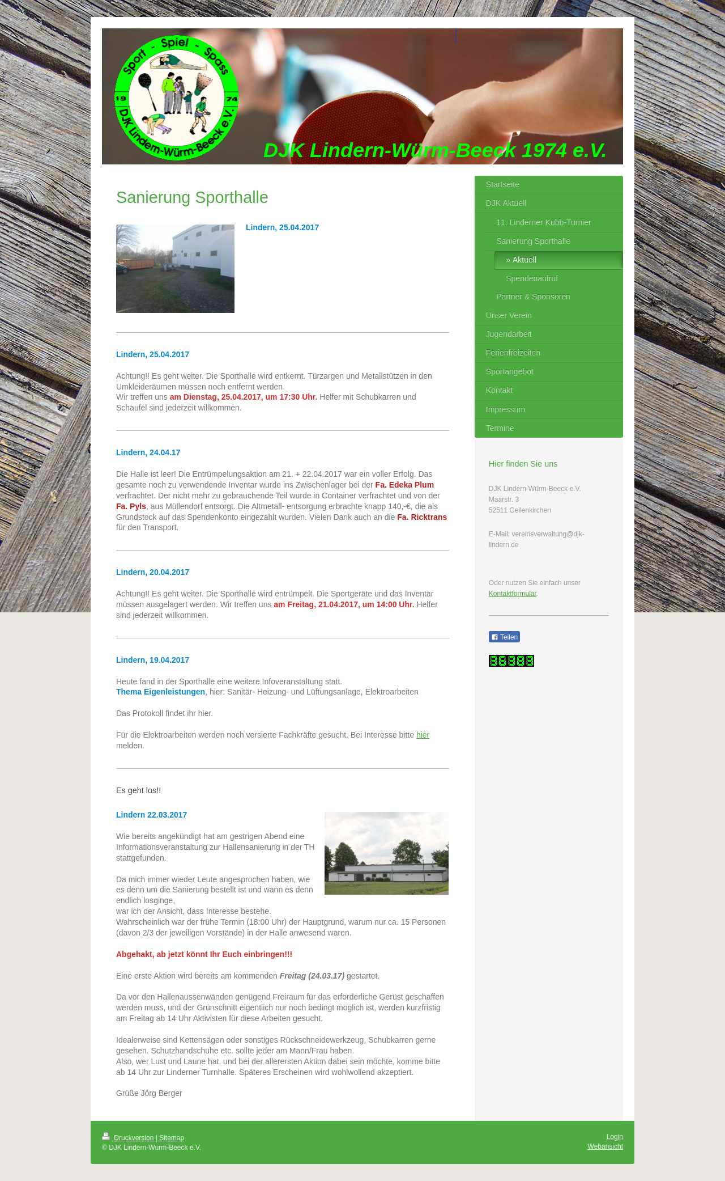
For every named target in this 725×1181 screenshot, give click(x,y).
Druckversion (129, 1138)
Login (615, 1137)
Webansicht (605, 1146)
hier (422, 734)
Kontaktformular (512, 594)
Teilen (504, 637)
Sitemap (171, 1138)
